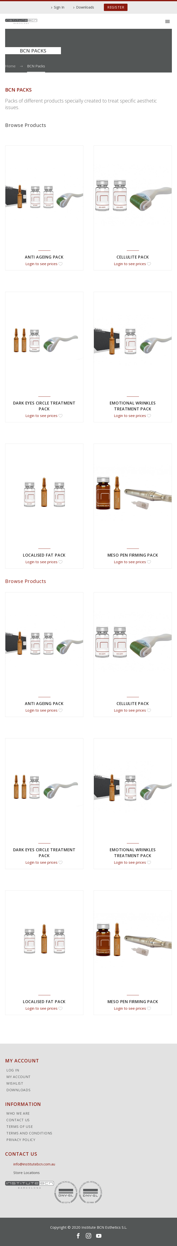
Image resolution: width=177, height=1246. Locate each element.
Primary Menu (167, 21)
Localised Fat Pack (44, 555)
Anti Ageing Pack (44, 257)
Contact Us (18, 1120)
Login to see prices (41, 263)
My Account (18, 1077)
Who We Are (18, 1113)
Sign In (59, 7)
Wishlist (14, 1083)
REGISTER (115, 7)
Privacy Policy (20, 1140)
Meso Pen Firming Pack (133, 555)
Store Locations (26, 1172)
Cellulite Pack (133, 257)
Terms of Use (19, 1126)
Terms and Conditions (29, 1133)
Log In (12, 1070)
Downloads (85, 7)
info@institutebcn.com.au (34, 1164)
